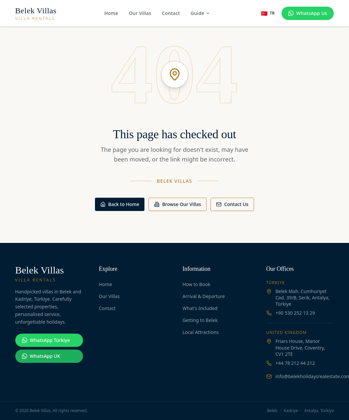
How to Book (197, 284)
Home (111, 13)
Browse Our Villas (177, 204)
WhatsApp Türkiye (46, 340)
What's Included (200, 308)
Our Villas (140, 13)
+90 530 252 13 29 (295, 313)
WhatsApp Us (307, 13)
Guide (200, 13)
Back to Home (119, 204)
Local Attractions (201, 332)
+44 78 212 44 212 (295, 363)
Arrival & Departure (204, 296)
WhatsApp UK (41, 356)
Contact (171, 13)
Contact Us (232, 204)
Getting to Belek (200, 320)
